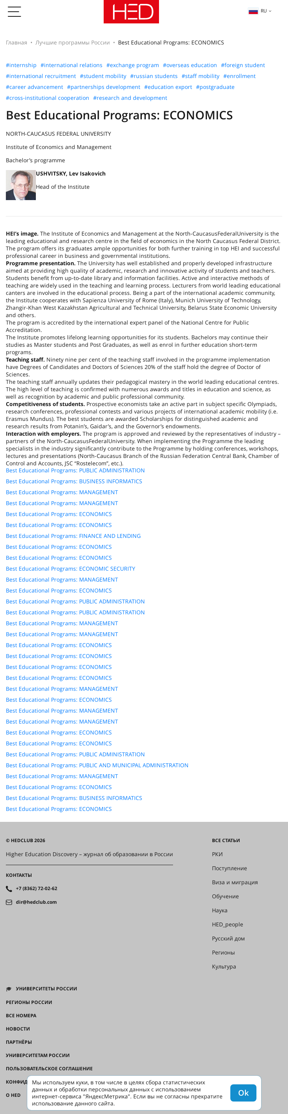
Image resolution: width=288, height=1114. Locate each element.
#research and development (130, 97)
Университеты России (46, 989)
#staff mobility (200, 76)
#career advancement (34, 86)
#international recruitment (41, 76)
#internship (21, 65)
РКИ (217, 854)
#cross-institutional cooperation (47, 97)
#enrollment (239, 76)
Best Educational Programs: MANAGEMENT (62, 492)
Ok (243, 1092)
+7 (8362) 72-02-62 (36, 888)
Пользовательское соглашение (49, 1069)
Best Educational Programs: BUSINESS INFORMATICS (74, 481)
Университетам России (38, 1055)
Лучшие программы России (72, 42)
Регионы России (29, 1002)
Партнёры (19, 1042)
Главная (16, 42)
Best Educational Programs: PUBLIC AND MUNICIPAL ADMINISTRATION (97, 765)
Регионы (223, 952)
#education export (168, 86)
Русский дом (228, 938)
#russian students (154, 76)
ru (257, 10)
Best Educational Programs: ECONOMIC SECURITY (70, 568)
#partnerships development (103, 86)
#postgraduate (215, 86)
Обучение (225, 896)
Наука (220, 910)
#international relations (71, 65)
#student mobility (103, 76)
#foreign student (243, 65)
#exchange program (132, 65)
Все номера (21, 1016)
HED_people (227, 924)
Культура (224, 966)
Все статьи (226, 840)
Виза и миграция (235, 882)
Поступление (229, 868)
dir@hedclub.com (36, 902)
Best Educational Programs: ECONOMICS (59, 514)
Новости (18, 1029)
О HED (13, 1095)
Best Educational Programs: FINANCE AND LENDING (73, 535)
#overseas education (190, 65)
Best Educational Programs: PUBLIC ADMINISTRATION (75, 470)
